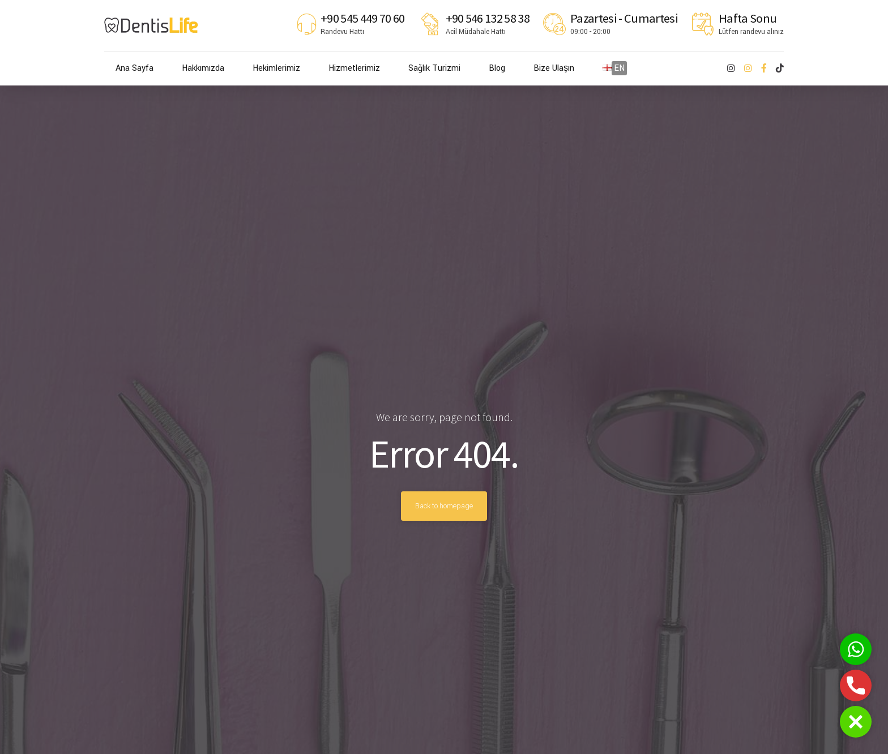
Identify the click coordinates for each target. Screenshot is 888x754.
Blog (497, 68)
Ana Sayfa (134, 68)
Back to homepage (444, 506)
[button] (856, 722)
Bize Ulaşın (553, 68)
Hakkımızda (203, 68)
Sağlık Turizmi (434, 68)
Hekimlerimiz (276, 68)
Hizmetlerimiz (354, 68)
